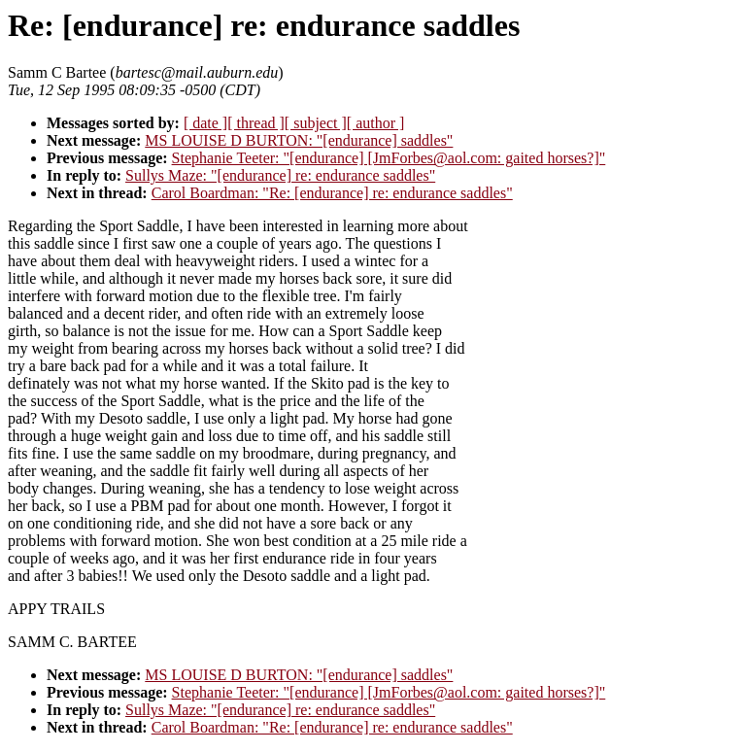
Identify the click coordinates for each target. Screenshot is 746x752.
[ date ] (205, 123)
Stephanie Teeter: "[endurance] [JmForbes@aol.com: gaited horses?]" (389, 158)
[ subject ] (316, 123)
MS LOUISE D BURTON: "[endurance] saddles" (299, 140)
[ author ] (376, 123)
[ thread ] (256, 123)
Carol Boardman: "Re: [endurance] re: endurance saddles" (332, 193)
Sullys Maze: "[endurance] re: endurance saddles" (280, 175)
